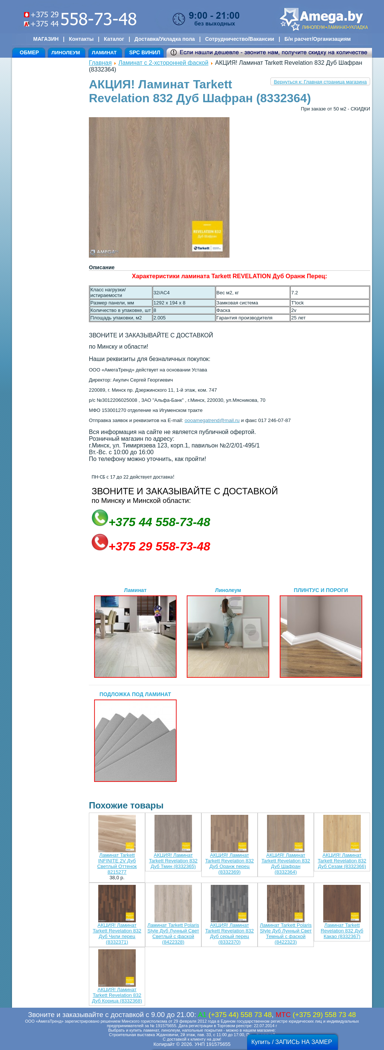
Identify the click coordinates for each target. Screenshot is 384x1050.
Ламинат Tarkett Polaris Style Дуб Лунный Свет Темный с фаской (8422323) (286, 933)
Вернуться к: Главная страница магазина (320, 82)
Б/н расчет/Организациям (318, 39)
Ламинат (135, 632)
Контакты (81, 39)
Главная (100, 63)
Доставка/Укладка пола (164, 39)
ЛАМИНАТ (104, 52)
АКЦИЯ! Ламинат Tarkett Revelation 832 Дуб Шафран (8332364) (285, 863)
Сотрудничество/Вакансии (239, 39)
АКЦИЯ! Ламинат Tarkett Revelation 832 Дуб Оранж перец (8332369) (229, 863)
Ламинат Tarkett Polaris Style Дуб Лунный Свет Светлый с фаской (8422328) (173, 933)
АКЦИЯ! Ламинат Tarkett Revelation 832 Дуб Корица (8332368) (117, 995)
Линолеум (228, 632)
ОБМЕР (29, 52)
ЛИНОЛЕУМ (65, 52)
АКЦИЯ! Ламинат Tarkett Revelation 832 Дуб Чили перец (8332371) (117, 933)
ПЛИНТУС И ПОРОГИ (321, 632)
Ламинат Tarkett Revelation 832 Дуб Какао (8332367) (342, 930)
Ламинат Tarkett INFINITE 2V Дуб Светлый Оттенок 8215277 (117, 863)
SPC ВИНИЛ (144, 52)
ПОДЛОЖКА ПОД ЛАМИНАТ (135, 736)
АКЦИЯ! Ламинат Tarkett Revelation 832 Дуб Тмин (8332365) (173, 860)
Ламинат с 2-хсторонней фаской (163, 63)
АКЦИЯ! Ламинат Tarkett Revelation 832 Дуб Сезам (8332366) (342, 860)
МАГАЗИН (46, 39)
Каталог (114, 39)
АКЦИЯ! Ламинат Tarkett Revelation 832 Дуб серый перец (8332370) (229, 933)
